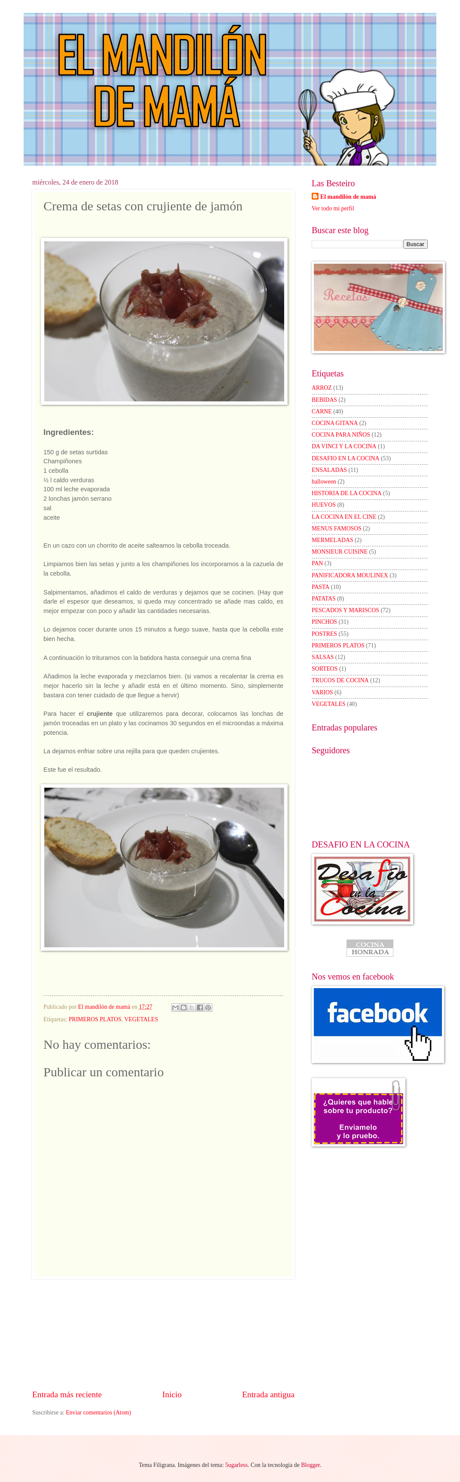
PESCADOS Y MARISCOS (345, 610)
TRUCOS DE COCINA (340, 680)
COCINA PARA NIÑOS (341, 434)
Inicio (172, 1394)
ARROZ (322, 388)
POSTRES (324, 634)
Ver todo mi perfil (333, 208)
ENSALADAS (329, 470)
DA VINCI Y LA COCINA (344, 446)
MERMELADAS (332, 540)
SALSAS (323, 657)
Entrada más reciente (67, 1394)
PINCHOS (324, 622)
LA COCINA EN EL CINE (344, 517)
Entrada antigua (268, 1394)
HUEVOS (324, 505)
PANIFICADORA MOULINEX (350, 575)
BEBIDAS (324, 400)
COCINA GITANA (335, 423)
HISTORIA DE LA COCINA (347, 493)
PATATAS (324, 598)
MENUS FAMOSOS (337, 528)
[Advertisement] (163, 1334)
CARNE (322, 411)
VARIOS (322, 692)
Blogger (310, 1465)
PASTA (320, 587)
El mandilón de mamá (348, 197)
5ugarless (236, 1465)
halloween (324, 481)
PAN (317, 563)
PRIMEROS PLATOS (95, 1019)
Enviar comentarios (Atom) (98, 1412)
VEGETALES (141, 1019)
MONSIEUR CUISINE (340, 551)
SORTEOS (325, 669)
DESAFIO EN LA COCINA (346, 458)
